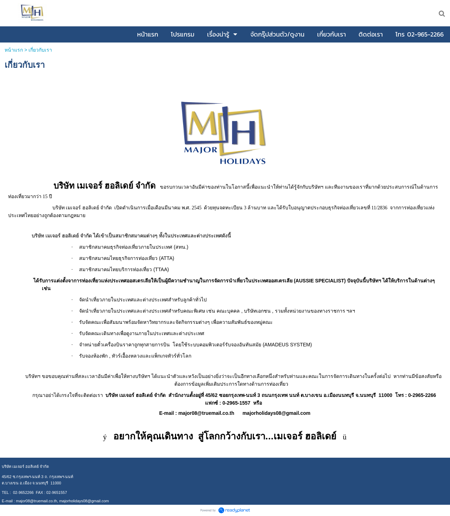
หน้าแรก (14, 50)
